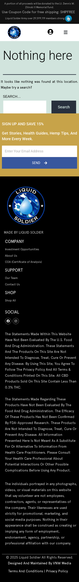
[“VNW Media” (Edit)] (62, 563)
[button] (65, 32)
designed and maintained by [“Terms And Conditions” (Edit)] (30, 563)
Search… (12, 96)
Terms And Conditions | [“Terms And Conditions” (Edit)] (27, 571)
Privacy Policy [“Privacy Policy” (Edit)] (57, 571)
